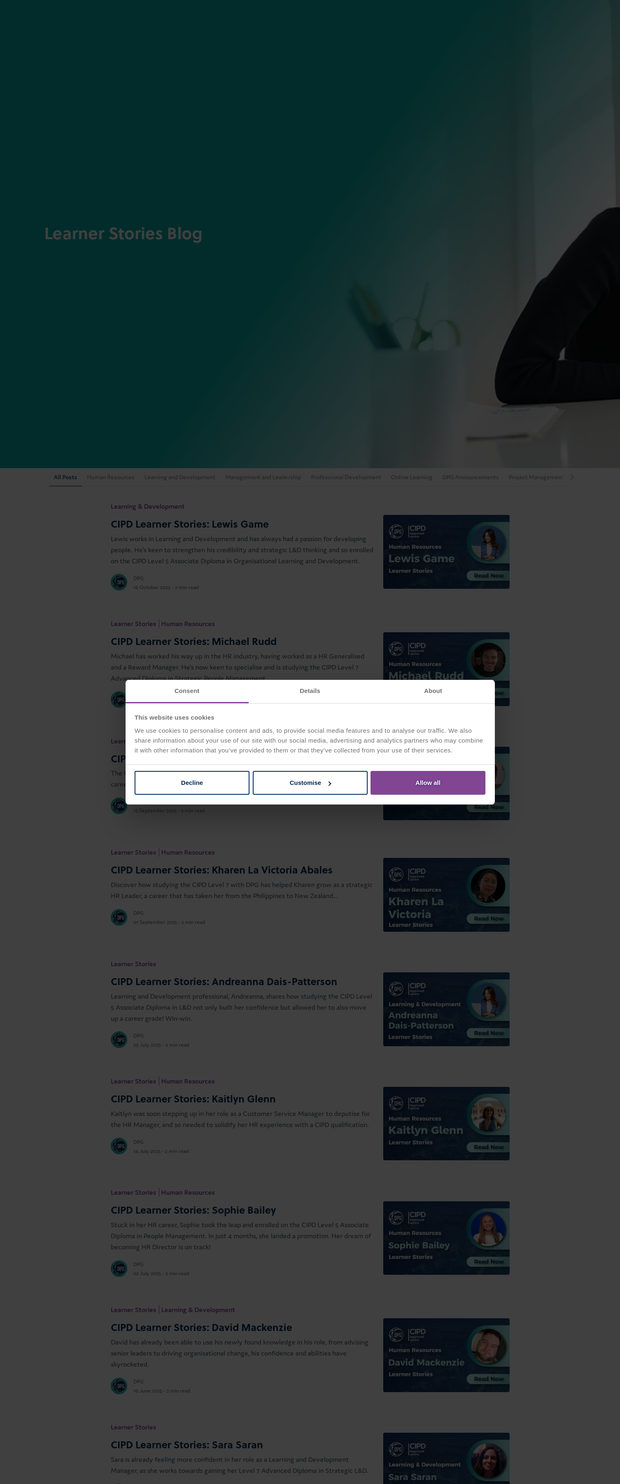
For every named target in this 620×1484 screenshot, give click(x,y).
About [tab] (433, 690)
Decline (192, 782)
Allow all (428, 782)
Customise (310, 782)
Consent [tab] (186, 690)
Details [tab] (310, 690)
